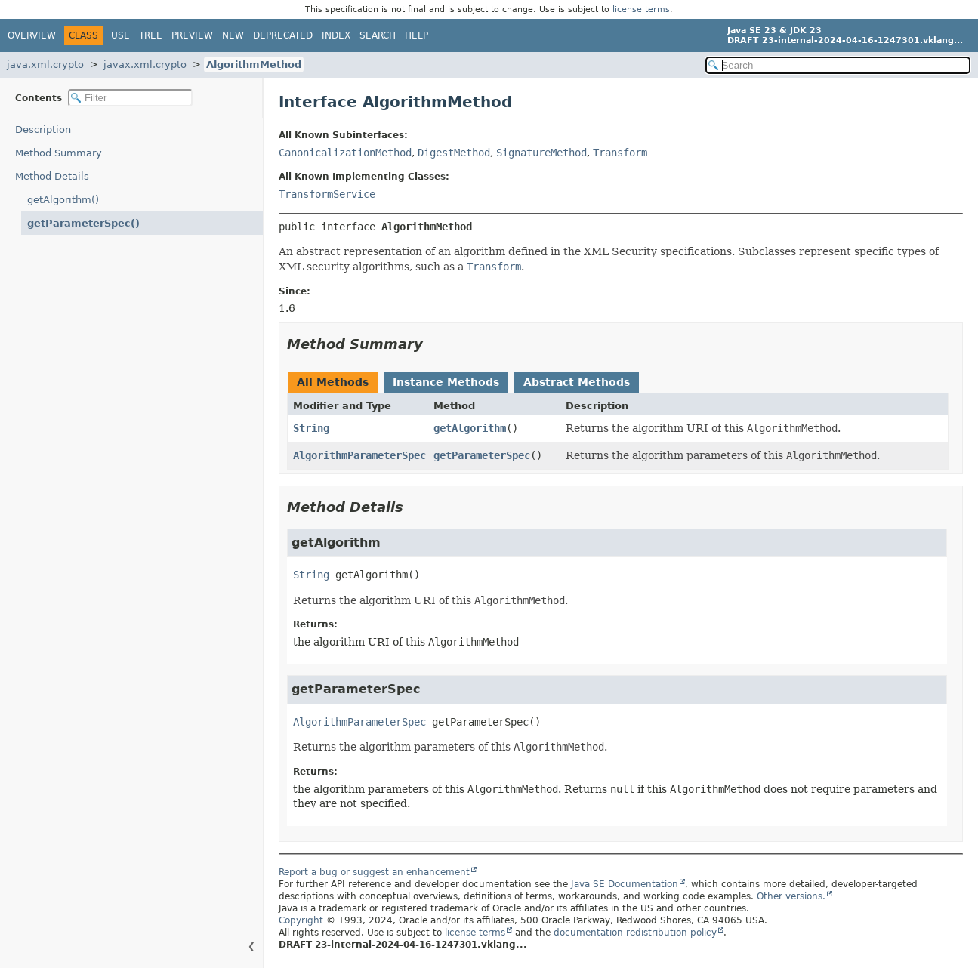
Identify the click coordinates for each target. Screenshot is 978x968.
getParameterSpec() (83, 223)
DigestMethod (454, 152)
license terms (641, 9)
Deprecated (283, 35)
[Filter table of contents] (130, 97)
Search (377, 35)
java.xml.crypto (45, 64)
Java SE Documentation (624, 884)
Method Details (52, 176)
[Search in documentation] (838, 65)
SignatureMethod (541, 152)
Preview (192, 35)
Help (416, 35)
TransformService (327, 194)
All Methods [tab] (333, 382)
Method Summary (58, 153)
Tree (150, 35)
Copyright (301, 920)
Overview (32, 35)
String (311, 428)
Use (120, 35)
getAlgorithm (469, 428)
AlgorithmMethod (253, 64)
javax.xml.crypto (145, 64)
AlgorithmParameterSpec (359, 455)
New (233, 35)
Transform (620, 152)
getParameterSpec (481, 455)
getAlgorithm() (63, 199)
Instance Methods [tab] (446, 382)
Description (43, 129)
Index (336, 35)
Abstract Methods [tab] (576, 382)
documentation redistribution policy (635, 932)
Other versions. (791, 896)
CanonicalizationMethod (345, 152)
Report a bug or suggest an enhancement (374, 872)
